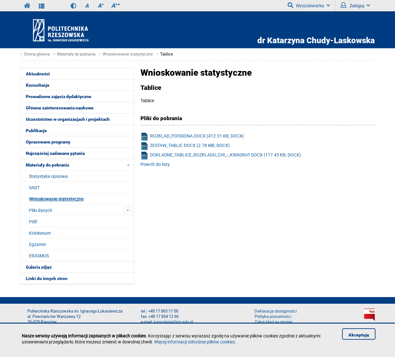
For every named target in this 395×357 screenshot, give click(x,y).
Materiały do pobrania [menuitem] (79, 165)
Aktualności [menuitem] (38, 73)
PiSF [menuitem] (33, 222)
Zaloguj (355, 5)
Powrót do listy (155, 164)
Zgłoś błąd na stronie (273, 322)
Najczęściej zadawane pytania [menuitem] (55, 153)
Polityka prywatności (273, 316)
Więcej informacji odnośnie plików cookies (194, 342)
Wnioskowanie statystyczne (128, 54)
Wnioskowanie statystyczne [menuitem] (56, 199)
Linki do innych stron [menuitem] (46, 278)
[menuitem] (127, 210)
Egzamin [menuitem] (37, 244)
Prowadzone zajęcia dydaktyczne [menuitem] (58, 96)
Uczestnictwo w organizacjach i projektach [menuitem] (68, 119)
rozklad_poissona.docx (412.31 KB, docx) (192, 137)
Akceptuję (358, 334)
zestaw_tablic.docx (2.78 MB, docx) (185, 146)
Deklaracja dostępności (276, 311)
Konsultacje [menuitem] (37, 85)
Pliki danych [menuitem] (40, 210)
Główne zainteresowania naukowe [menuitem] (60, 107)
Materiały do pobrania (76, 54)
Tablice (166, 54)
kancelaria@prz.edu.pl (173, 322)
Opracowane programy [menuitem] (48, 141)
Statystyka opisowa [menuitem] (48, 176)
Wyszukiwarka (309, 5)
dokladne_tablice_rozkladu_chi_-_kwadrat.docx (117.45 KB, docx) (220, 156)
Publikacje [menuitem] (36, 130)
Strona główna (37, 54)
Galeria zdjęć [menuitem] (39, 267)
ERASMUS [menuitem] (39, 256)
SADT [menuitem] (34, 187)
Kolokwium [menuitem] (40, 233)
